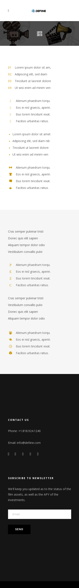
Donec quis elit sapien (23, 238)
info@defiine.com (29, 443)
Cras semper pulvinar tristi (25, 231)
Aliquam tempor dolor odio (26, 245)
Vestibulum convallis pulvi (25, 252)
